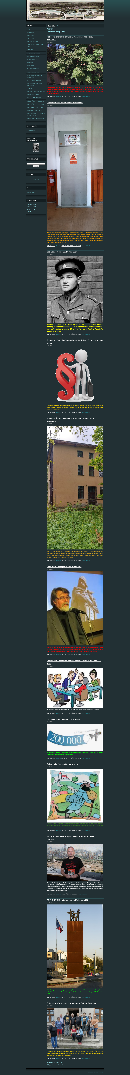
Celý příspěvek (51, 96)
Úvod (49, 26)
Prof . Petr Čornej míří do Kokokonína (64, 567)
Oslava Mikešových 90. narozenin (62, 764)
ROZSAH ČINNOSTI (33, 41)
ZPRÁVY (30, 88)
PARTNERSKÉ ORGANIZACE (36, 91)
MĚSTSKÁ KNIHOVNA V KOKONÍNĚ (34, 76)
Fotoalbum (30, 32)
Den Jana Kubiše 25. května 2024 (62, 252)
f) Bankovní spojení (33, 68)
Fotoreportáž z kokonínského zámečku (65, 103)
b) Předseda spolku (33, 56)
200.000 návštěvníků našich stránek (63, 719)
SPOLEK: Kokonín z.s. (44, 12)
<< (28, 179)
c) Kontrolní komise (33, 59)
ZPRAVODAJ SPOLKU (34, 80)
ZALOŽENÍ (30, 38)
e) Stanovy (30, 65)
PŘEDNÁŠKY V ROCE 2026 (35, 119)
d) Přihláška (30, 62)
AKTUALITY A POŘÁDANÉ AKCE (71, 96)
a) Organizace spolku (33, 53)
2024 (53, 26)
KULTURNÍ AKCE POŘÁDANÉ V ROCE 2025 (36, 114)
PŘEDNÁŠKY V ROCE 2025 (35, 107)
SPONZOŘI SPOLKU (33, 95)
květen (34, 179)
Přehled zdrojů (31, 192)
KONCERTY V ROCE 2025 (35, 110)
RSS (101, 1072)
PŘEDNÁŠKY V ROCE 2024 (70, 894)
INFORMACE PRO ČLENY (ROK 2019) (35, 84)
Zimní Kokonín (31, 130)
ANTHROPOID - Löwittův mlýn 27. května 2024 (68, 900)
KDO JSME (30, 35)
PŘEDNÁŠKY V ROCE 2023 (35, 101)
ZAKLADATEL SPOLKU (34, 98)
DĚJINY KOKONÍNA (33, 72)
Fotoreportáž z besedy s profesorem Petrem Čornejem (72, 1003)
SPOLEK (30, 50)
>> (43, 179)
